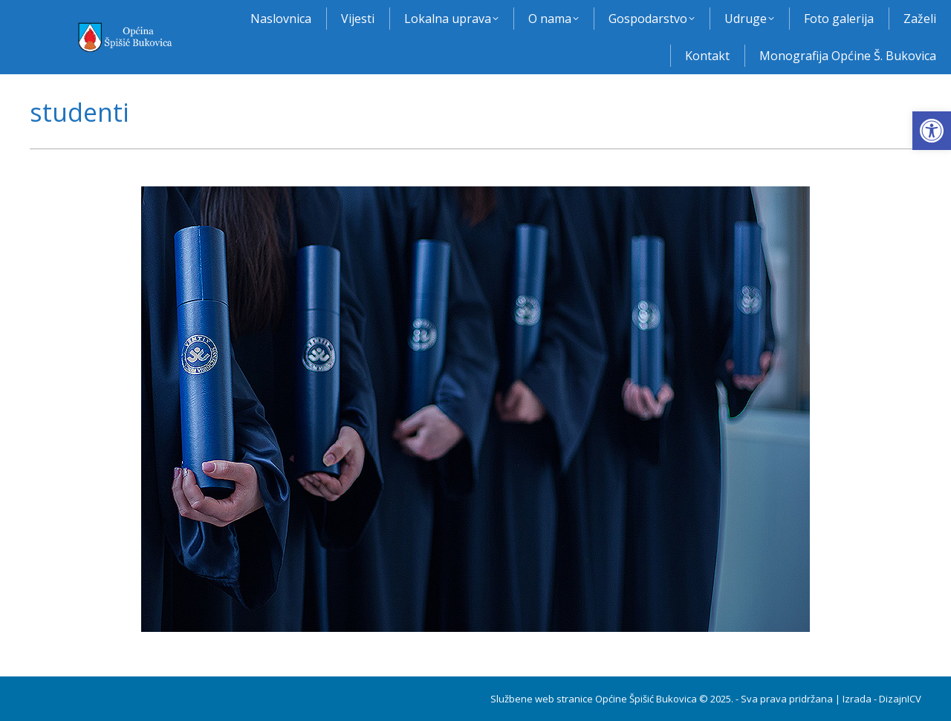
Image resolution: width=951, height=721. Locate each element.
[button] (931, 130)
